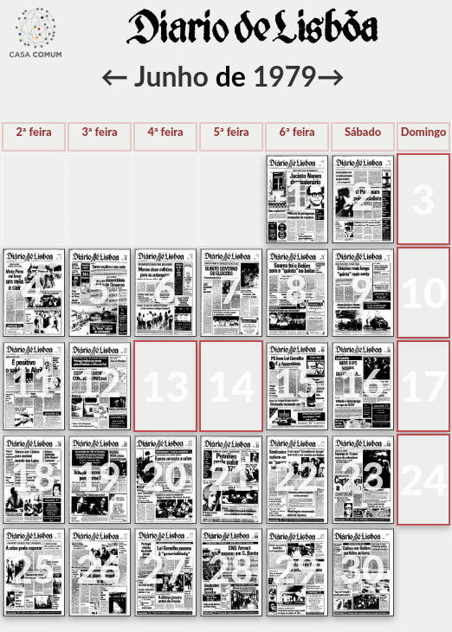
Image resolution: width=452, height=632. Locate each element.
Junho (171, 76)
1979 (285, 76)
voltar (35, 33)
